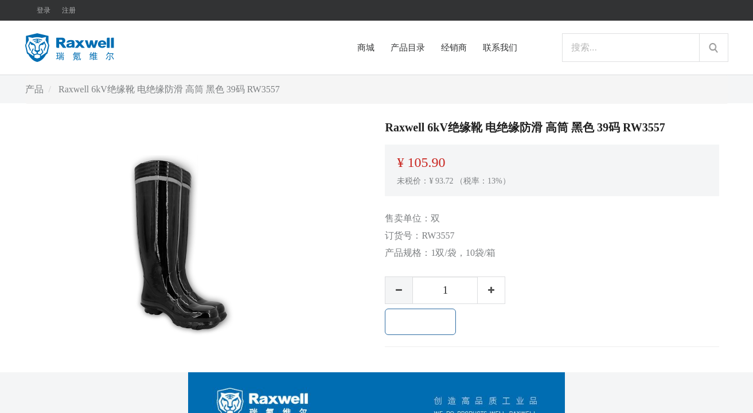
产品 (34, 89)
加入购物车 (420, 322)
